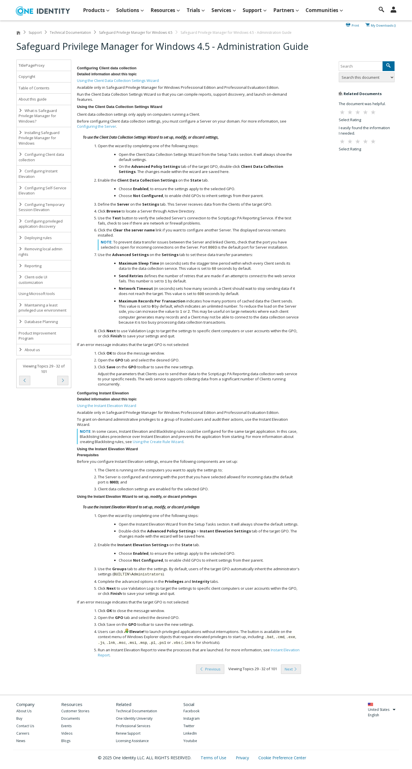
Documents (70, 718)
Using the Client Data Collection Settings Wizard (118, 80)
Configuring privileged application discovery (41, 224)
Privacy (243, 757)
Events (66, 725)
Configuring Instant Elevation (38, 173)
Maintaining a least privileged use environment (42, 307)
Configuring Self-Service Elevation (42, 190)
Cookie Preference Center (282, 757)
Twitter (189, 725)
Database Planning (38, 321)
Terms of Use (214, 757)
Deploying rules (35, 237)
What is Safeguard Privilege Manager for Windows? (38, 116)
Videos (66, 733)
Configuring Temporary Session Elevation (42, 207)
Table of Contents (34, 88)
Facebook (191, 711)
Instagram (191, 718)
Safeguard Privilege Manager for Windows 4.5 (136, 32)
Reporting (30, 265)
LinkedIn (190, 733)
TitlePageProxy (32, 65)
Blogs (65, 740)
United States (382, 709)
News (20, 740)
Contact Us (25, 725)
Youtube (190, 740)
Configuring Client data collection (41, 157)
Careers (22, 733)
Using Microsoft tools (37, 293)
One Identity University (134, 718)
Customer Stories (75, 711)
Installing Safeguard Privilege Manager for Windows (39, 138)
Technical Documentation (70, 32)
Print (355, 24)
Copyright (27, 76)
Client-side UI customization (33, 279)
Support (35, 32)
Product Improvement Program (37, 336)
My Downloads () (383, 24)
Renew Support (128, 733)
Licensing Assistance (132, 740)
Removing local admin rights (40, 251)
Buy (19, 718)
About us (29, 349)
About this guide (33, 99)
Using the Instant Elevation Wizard (106, 405)
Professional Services (133, 725)
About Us (23, 711)
